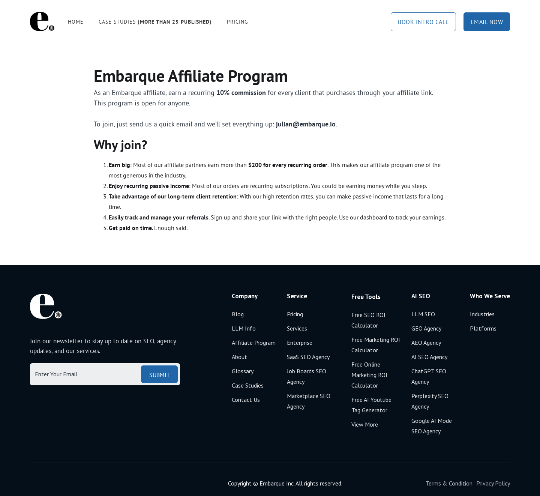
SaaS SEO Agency (308, 357)
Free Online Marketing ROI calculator (369, 375)
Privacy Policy (493, 483)
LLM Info (244, 328)
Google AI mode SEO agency (431, 426)
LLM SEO (423, 314)
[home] (42, 21)
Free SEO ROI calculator (368, 320)
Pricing (237, 21)
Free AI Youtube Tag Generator (371, 405)
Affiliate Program (254, 342)
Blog (238, 314)
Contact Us (246, 399)
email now (487, 22)
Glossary (243, 371)
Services (297, 328)
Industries (482, 314)
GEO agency (426, 328)
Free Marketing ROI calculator (375, 345)
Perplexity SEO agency (429, 401)
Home (76, 21)
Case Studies (248, 385)
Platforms (483, 328)
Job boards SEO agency (306, 376)
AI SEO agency (429, 357)
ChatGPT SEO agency (428, 376)
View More (364, 424)
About (239, 357)
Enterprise (299, 342)
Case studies (155, 21)
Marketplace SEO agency (308, 401)
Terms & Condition (449, 483)
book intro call (423, 22)
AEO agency (426, 342)
